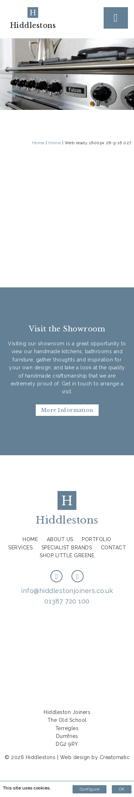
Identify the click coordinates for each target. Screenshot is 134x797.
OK (121, 789)
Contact (113, 547)
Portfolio (96, 539)
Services (20, 547)
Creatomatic (115, 757)
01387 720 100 (67, 601)
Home (38, 142)
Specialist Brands (66, 547)
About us (60, 539)
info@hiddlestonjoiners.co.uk (67, 590)
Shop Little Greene (67, 555)
